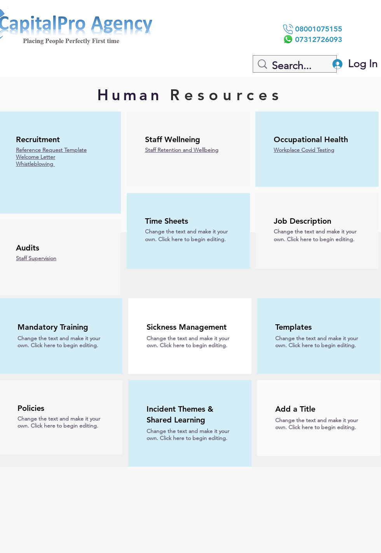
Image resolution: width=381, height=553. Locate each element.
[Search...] (296, 66)
